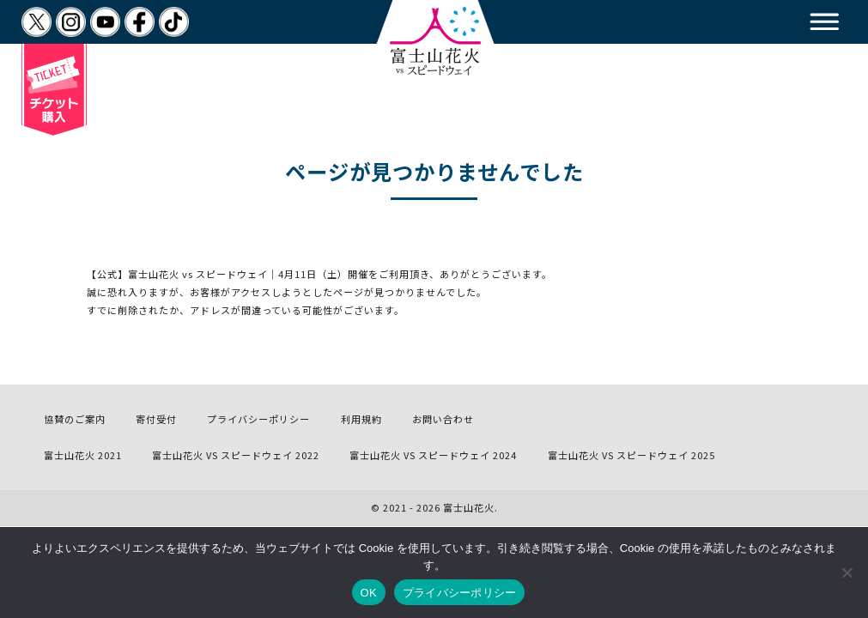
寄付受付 (156, 419)
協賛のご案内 (75, 419)
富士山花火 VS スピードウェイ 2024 (433, 455)
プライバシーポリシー (258, 419)
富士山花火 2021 (83, 455)
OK (369, 592)
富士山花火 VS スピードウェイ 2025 (631, 455)
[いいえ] (846, 572)
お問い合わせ (443, 419)
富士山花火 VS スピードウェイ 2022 (235, 455)
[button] (825, 22)
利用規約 (361, 419)
